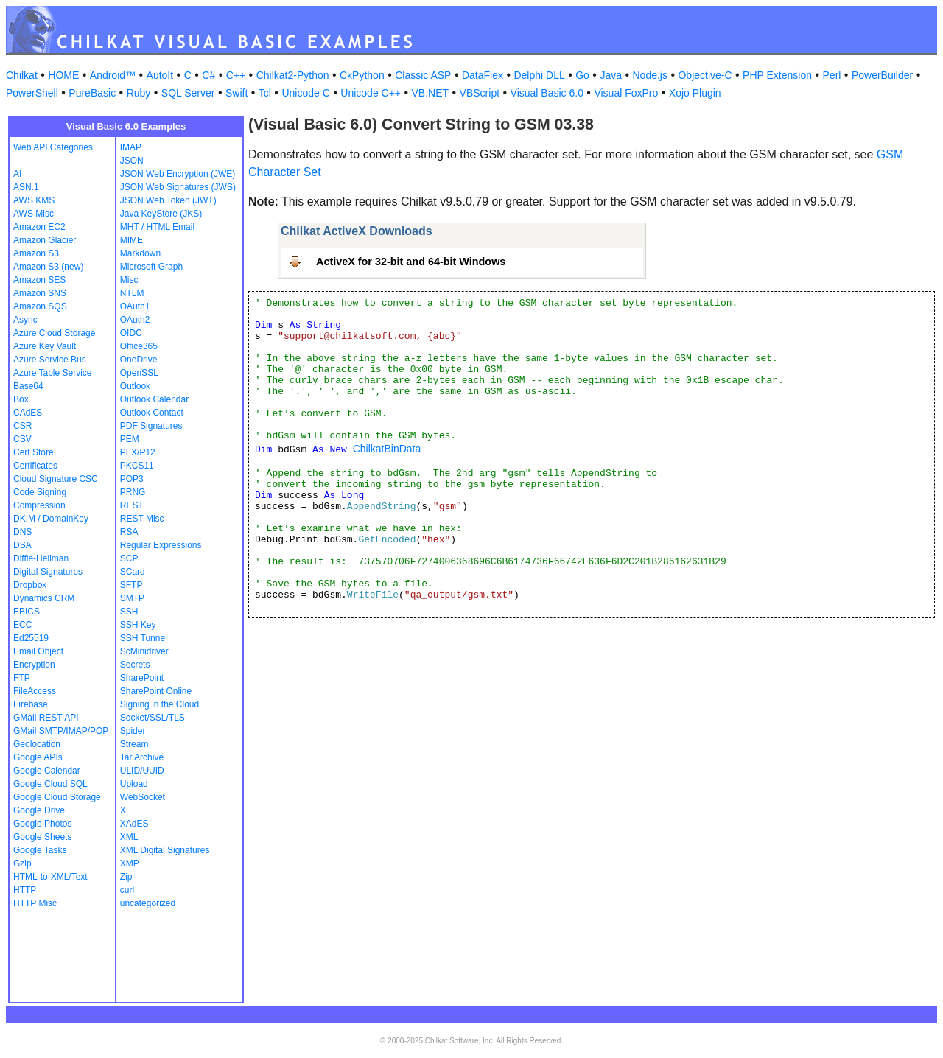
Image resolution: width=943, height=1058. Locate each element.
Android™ (113, 75)
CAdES (27, 412)
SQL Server (188, 93)
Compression (39, 505)
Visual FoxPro (626, 93)
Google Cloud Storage (57, 797)
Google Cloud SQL (50, 784)
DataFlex (482, 75)
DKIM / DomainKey (50, 519)
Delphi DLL (538, 75)
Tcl (265, 93)
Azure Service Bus (49, 359)
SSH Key (138, 625)
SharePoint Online (156, 691)
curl (127, 890)
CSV (22, 439)
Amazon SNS (39, 293)
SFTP (131, 585)
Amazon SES (39, 280)
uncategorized (147, 903)
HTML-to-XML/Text (50, 877)
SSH (129, 611)
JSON (132, 160)
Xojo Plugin (695, 93)
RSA (129, 532)
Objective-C (705, 75)
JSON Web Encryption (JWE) (177, 174)
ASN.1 (26, 187)
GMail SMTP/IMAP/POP (60, 731)
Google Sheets (42, 837)
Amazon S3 (36, 253)
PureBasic (92, 93)
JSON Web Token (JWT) (168, 200)
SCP (129, 558)
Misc (129, 280)
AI (17, 174)
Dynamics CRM (43, 598)
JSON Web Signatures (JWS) (178, 187)
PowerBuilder (882, 75)
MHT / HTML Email (157, 227)
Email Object (38, 651)
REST (132, 505)
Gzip (22, 863)
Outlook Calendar (154, 399)
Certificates (35, 465)
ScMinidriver (144, 651)
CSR (22, 426)
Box (21, 399)
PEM (129, 439)
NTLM (132, 293)
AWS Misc (33, 214)
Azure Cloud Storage (54, 333)
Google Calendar (46, 771)
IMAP (130, 147)
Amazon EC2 (39, 227)
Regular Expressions (161, 545)
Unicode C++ (370, 93)
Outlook (135, 386)
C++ (235, 75)
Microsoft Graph (151, 267)
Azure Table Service (52, 373)
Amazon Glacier (44, 240)
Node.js (650, 75)
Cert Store (33, 452)
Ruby (139, 93)
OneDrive (139, 359)
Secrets (135, 664)
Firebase (30, 704)
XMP (129, 863)
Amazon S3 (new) (48, 267)
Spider (133, 731)
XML (129, 837)
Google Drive (39, 810)
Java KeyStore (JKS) (161, 214)
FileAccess (34, 691)
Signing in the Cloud (159, 704)
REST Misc (142, 519)
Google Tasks (40, 850)
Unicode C (305, 93)
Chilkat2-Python (292, 75)
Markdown (140, 253)
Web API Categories (53, 147)
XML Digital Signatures (165, 850)
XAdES (134, 824)
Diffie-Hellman (41, 558)
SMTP (132, 598)
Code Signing (39, 492)
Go (582, 75)
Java (611, 75)
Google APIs (38, 757)
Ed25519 (31, 638)
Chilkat (22, 75)
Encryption (34, 664)
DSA (22, 545)
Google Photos (42, 824)
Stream (134, 744)
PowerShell (32, 93)
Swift (236, 93)
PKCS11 (137, 465)
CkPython (362, 75)
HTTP (24, 890)
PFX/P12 (137, 452)
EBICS (26, 611)
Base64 (28, 386)
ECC (22, 625)
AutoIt (160, 75)
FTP (21, 678)
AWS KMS (34, 200)
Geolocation (36, 744)
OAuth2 (135, 320)
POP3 (132, 479)
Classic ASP (423, 75)
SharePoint (142, 678)
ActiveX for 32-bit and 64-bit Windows (410, 261)
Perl (832, 75)
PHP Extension (777, 75)
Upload (134, 784)
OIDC (131, 333)
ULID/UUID (142, 771)
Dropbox (29, 585)
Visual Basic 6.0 (547, 93)
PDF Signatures (151, 426)
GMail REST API (45, 717)
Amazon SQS (40, 306)
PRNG (133, 492)
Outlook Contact (151, 412)
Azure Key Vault (44, 346)
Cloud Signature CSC (55, 479)
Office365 (139, 346)
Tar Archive (142, 757)
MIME (131, 240)
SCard (132, 572)
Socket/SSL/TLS (152, 717)
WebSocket (142, 797)
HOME (63, 75)
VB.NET (430, 93)
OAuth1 (135, 306)
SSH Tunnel (143, 638)
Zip (126, 877)
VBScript (479, 93)
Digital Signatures (48, 572)
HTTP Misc (35, 903)
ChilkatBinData (387, 449)
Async (25, 320)
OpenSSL (139, 373)
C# (208, 75)
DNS (22, 532)
